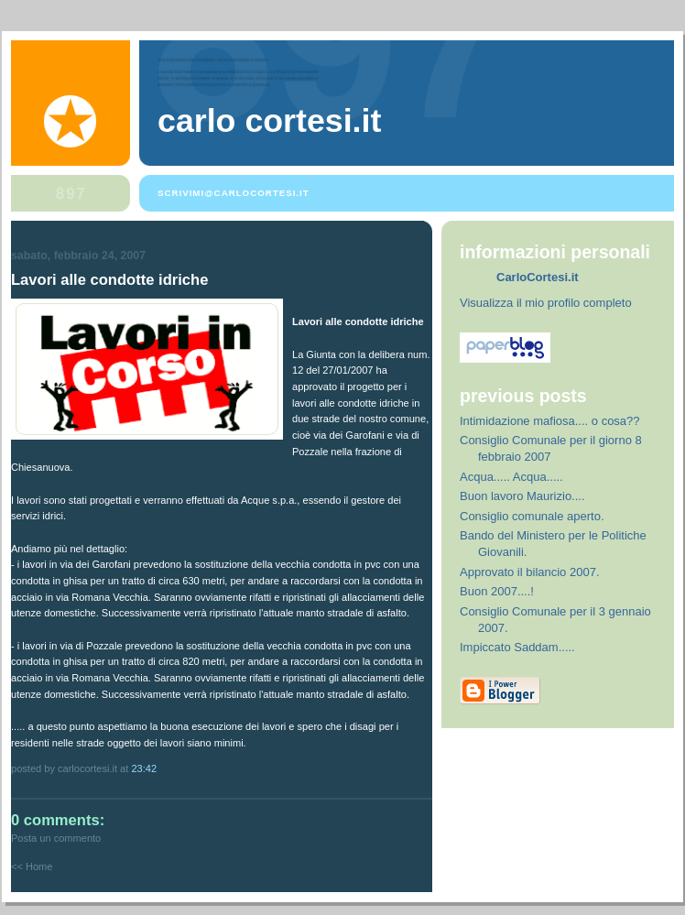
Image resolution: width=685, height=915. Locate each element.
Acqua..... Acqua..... (511, 477)
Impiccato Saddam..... (517, 647)
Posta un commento (56, 838)
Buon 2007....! (497, 591)
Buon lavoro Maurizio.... (522, 496)
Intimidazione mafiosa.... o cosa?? (550, 421)
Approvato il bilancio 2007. (530, 572)
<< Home (31, 866)
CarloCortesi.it (537, 277)
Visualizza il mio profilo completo (546, 303)
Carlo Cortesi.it (269, 121)
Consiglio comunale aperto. (532, 516)
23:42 (144, 768)
